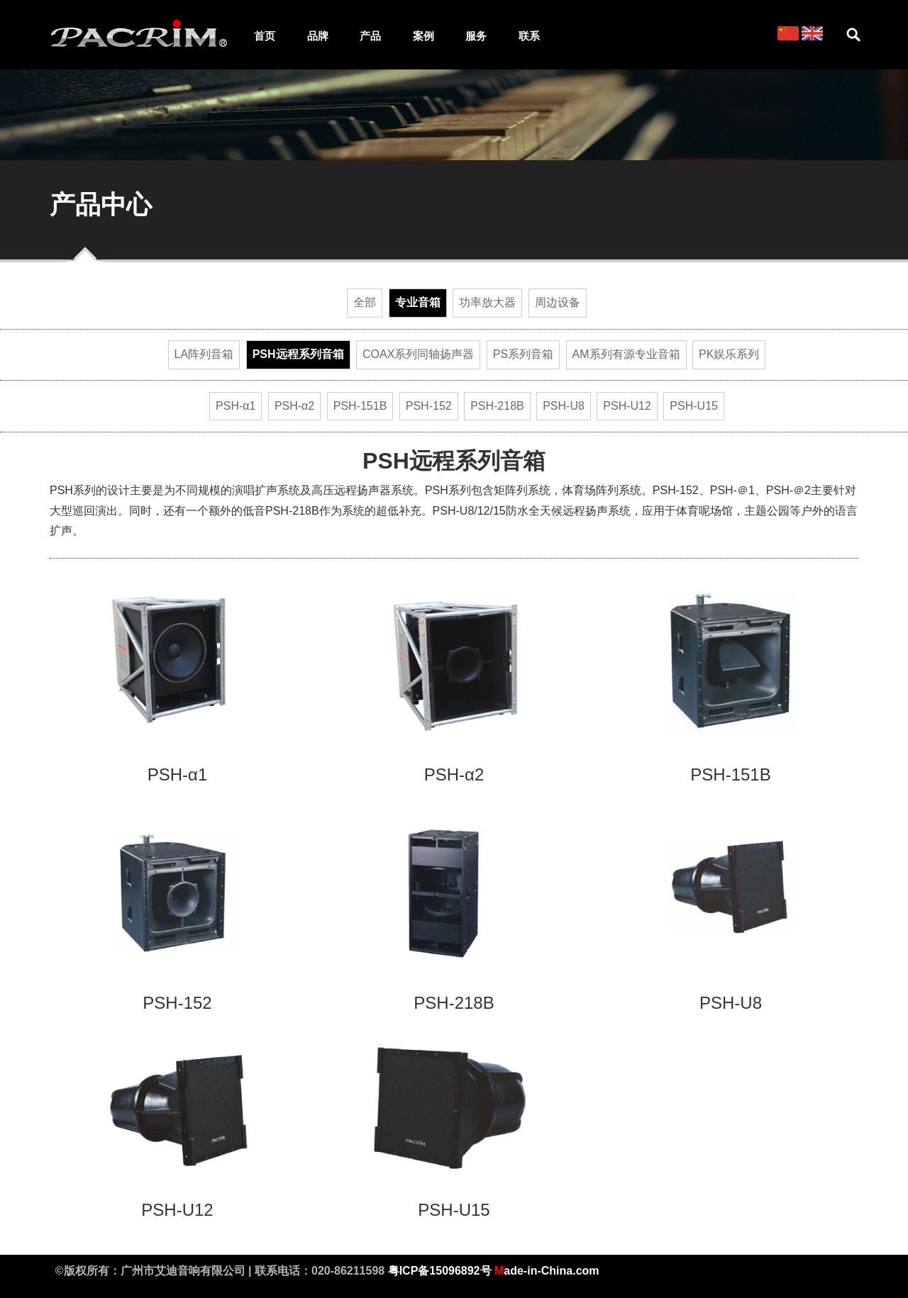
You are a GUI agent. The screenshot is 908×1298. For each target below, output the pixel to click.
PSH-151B (360, 406)
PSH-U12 (627, 406)
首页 (264, 36)
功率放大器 (487, 302)
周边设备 (557, 302)
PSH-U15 (694, 406)
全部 (364, 302)
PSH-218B (497, 406)
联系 (529, 36)
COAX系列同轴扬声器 (418, 354)
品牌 (317, 36)
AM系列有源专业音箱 (626, 354)
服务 (476, 36)
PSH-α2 (294, 406)
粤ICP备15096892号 (440, 1271)
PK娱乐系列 (729, 354)
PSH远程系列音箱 (298, 354)
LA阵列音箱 (204, 354)
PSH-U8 (564, 406)
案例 (423, 36)
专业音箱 (418, 302)
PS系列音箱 (523, 354)
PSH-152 (429, 406)
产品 (370, 36)
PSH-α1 (235, 406)
